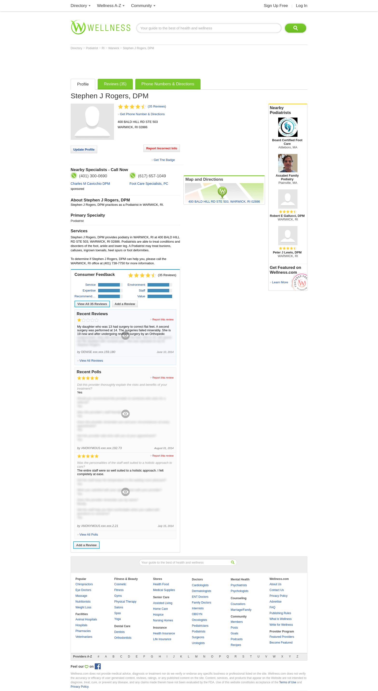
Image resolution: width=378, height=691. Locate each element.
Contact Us (277, 590)
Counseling (238, 598)
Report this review (163, 319)
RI (103, 48)
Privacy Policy (279, 596)
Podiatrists (198, 631)
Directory (79, 5)
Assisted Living (162, 603)
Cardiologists (200, 585)
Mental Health (240, 579)
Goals (234, 633)
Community (141, 5)
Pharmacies (83, 631)
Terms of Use (287, 682)
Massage (81, 596)
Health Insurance (164, 633)
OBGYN (197, 614)
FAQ (272, 607)
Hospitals (81, 625)
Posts (234, 627)
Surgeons (198, 637)
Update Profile (83, 149)
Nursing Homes (163, 620)
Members (237, 622)
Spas (117, 613)
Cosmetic (120, 584)
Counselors (238, 604)
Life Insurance (162, 639)
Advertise (276, 601)
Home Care (160, 609)
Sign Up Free (276, 5)
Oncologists (199, 620)
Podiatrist (92, 48)
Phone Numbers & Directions (168, 84)
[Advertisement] (158, 63)
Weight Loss (83, 607)
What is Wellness (281, 619)
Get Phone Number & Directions (142, 114)
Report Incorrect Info (161, 148)
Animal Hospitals (86, 619)
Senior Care (161, 597)
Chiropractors (84, 584)
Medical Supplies (164, 590)
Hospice (158, 614)
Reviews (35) (115, 84)
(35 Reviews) (157, 106)
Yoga (117, 619)
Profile (83, 84)
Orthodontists (122, 637)
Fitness (119, 590)
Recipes (236, 645)
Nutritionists (83, 601)
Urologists (198, 643)
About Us (275, 584)
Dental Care (122, 626)
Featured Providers (282, 636)
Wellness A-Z (109, 5)
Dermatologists (201, 591)
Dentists (119, 632)
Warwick (114, 48)
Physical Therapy (125, 601)
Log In (301, 5)
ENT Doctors (200, 596)
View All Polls (88, 534)
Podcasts (237, 639)
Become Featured (281, 642)
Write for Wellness (281, 624)
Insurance (160, 627)
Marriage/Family (241, 609)
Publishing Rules (280, 613)
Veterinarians (83, 636)
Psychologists (239, 591)
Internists (198, 608)
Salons (118, 607)
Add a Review (125, 304)
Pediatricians (200, 625)
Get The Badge (164, 160)
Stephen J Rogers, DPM (138, 48)
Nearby (288, 110)
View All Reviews (92, 304)
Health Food (161, 584)
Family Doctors (201, 602)
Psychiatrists (239, 585)
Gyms (118, 596)
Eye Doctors (83, 590)
